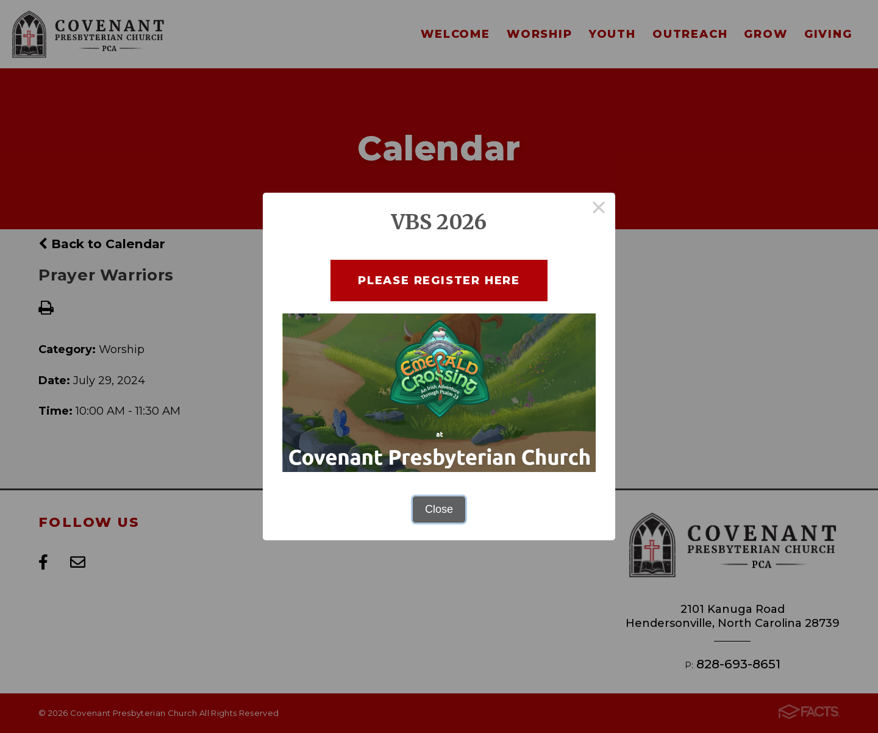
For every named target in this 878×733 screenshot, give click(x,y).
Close (439, 509)
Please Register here (439, 280)
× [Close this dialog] (599, 209)
